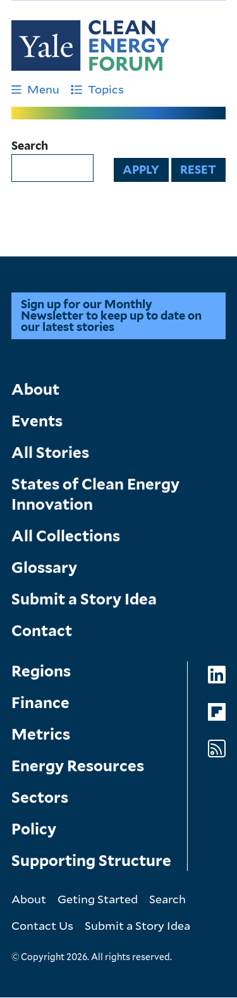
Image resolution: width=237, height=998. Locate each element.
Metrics (40, 734)
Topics (97, 89)
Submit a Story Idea (84, 599)
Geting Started (98, 898)
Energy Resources (77, 766)
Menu (35, 89)
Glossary (44, 567)
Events (37, 421)
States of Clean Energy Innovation (95, 494)
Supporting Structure (91, 860)
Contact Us (42, 925)
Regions (41, 671)
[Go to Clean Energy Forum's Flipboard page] (217, 712)
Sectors (39, 797)
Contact (41, 631)
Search (29, 146)
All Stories (50, 452)
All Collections (65, 536)
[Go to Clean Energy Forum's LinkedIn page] (217, 674)
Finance (40, 703)
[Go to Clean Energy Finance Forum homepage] (90, 45)
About (35, 389)
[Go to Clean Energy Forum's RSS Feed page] (217, 748)
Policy (33, 829)
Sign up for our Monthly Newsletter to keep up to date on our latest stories (111, 316)
